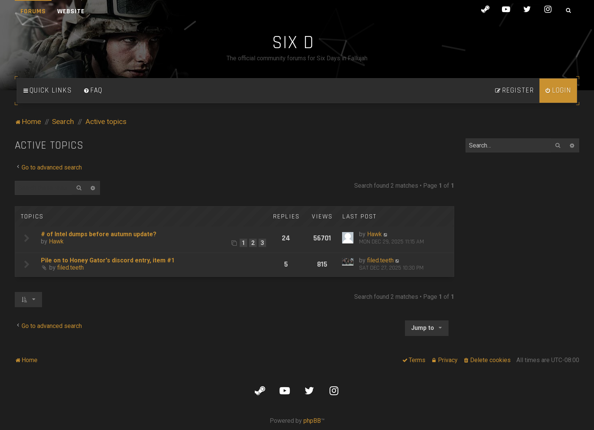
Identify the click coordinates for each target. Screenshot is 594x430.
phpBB (312, 420)
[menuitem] (93, 90)
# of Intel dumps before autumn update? (98, 234)
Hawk (56, 241)
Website (70, 11)
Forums (33, 11)
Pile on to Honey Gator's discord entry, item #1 (108, 260)
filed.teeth (70, 267)
